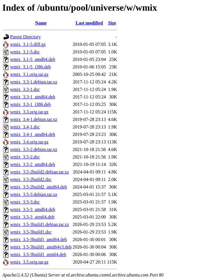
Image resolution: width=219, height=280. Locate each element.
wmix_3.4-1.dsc (25, 126)
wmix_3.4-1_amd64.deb (32, 134)
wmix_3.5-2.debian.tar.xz (33, 149)
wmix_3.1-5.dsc (25, 51)
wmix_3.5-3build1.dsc (31, 231)
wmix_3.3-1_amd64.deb (32, 96)
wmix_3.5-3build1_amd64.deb (38, 239)
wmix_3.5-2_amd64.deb (32, 164)
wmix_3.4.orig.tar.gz (29, 141)
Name (41, 22)
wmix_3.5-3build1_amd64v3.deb (40, 246)
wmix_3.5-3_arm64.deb (32, 216)
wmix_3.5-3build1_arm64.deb (38, 254)
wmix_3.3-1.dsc (25, 89)
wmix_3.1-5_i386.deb (30, 66)
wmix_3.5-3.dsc (25, 201)
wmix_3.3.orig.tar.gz (29, 111)
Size (112, 22)
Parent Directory (25, 36)
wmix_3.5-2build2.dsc (31, 179)
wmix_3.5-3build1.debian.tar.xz (39, 224)
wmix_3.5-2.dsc (25, 156)
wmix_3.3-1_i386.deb (30, 104)
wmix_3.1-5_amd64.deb (32, 59)
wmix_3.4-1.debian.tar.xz (33, 119)
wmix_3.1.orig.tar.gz (29, 74)
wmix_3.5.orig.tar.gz (29, 262)
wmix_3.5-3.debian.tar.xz (33, 194)
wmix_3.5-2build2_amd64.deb (38, 186)
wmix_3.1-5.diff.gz (28, 44)
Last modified (89, 22)
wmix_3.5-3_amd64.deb (32, 209)
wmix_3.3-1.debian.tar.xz (33, 81)
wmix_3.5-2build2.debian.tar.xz (39, 171)
